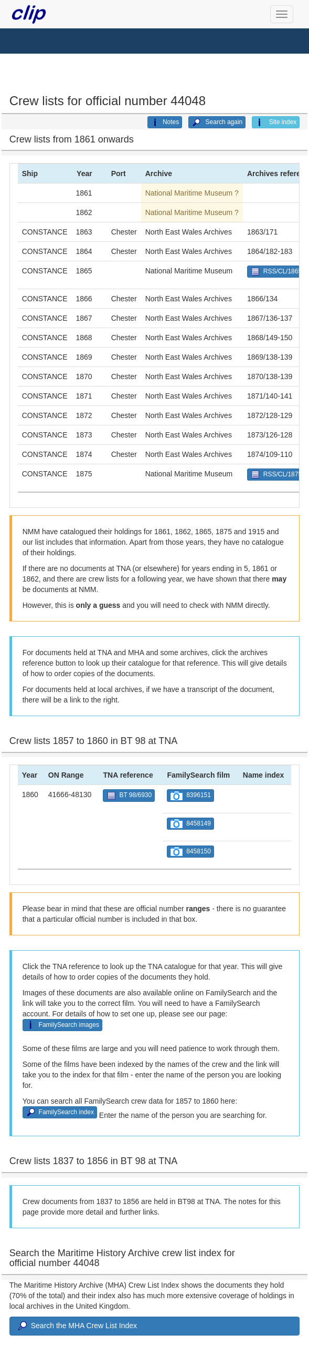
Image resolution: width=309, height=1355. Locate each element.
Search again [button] (216, 122)
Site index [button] (275, 122)
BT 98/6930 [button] (129, 796)
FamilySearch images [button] (62, 1025)
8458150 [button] (190, 852)
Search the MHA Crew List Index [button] (76, 1326)
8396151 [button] (190, 796)
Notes (165, 122)
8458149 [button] (190, 824)
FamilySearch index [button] (60, 1112)
